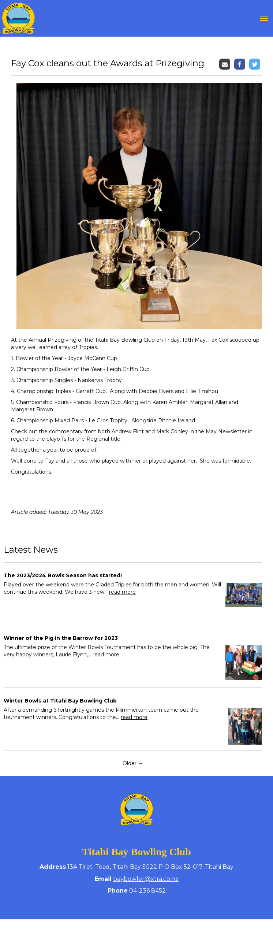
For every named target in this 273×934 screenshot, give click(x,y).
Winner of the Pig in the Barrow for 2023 (61, 638)
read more (122, 592)
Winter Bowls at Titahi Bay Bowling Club (60, 700)
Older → (133, 763)
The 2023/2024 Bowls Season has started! (63, 575)
